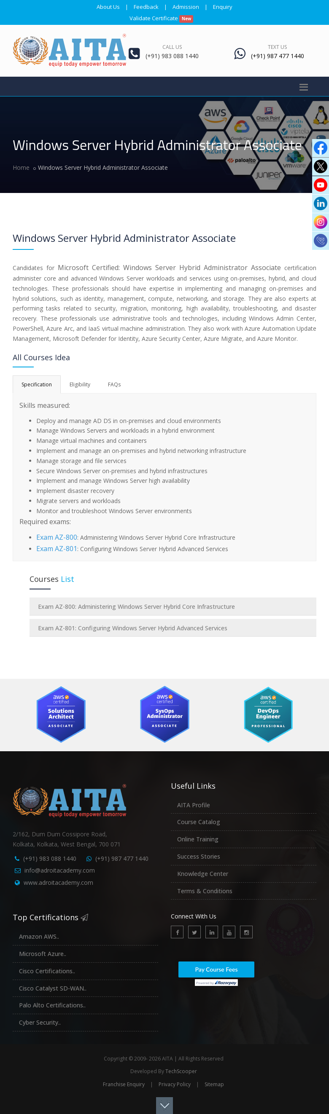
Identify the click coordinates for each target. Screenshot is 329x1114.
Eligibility (80, 384)
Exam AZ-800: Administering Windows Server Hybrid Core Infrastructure (136, 607)
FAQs (114, 384)
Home (21, 167)
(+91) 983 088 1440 (49, 858)
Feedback (146, 7)
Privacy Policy (175, 1084)
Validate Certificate (161, 18)
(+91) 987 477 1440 (121, 858)
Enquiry (222, 7)
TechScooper (181, 1071)
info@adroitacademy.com (59, 870)
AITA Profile (193, 805)
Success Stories (198, 856)
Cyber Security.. (40, 1022)
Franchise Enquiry (124, 1084)
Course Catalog (198, 822)
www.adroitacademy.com (58, 882)
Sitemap (214, 1084)
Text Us (277, 47)
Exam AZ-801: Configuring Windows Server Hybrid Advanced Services (132, 628)
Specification (37, 384)
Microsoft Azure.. (42, 954)
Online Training (197, 839)
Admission (186, 7)
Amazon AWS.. (39, 936)
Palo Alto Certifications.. (52, 1005)
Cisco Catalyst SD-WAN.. (52, 988)
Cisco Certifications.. (47, 971)
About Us (108, 7)
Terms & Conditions (204, 891)
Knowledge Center (202, 874)
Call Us (172, 47)
